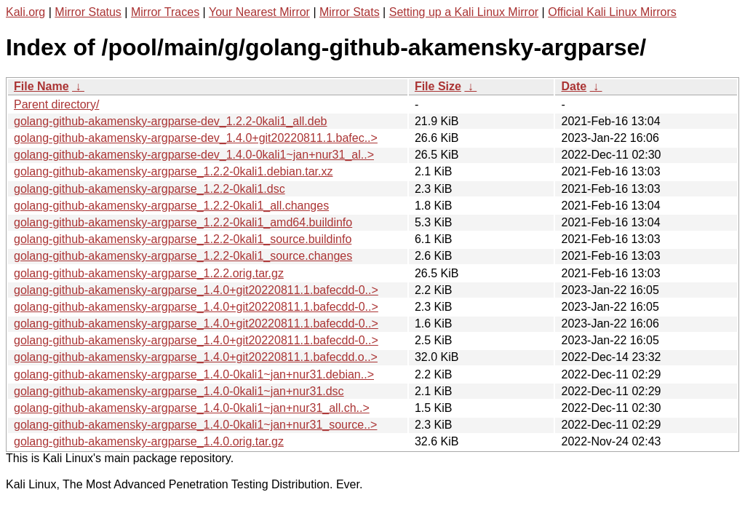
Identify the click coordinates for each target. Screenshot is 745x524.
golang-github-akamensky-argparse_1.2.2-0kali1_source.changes (183, 256)
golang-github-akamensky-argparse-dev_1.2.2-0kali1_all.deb (170, 121)
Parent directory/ (56, 104)
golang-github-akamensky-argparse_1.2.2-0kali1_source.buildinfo (182, 239)
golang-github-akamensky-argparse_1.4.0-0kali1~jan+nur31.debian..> (194, 374)
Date (573, 86)
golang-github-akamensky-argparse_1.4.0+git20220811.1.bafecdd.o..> (196, 357)
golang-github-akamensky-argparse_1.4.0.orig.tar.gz (149, 441)
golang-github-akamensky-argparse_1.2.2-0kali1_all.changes (171, 205)
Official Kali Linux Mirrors (612, 12)
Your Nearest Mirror (259, 12)
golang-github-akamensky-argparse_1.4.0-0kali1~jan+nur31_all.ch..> (192, 408)
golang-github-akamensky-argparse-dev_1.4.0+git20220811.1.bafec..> (196, 138)
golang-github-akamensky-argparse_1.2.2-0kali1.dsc (149, 189)
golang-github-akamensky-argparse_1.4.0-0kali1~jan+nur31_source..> (195, 424)
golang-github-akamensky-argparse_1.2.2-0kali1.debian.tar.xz (173, 171)
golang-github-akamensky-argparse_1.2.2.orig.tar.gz (149, 273)
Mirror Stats (349, 12)
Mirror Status (88, 12)
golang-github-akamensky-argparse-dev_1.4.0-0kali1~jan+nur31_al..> (194, 154)
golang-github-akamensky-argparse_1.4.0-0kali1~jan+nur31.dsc (179, 391)
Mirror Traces (165, 12)
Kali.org (25, 12)
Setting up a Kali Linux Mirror (463, 12)
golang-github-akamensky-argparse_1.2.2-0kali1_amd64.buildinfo (183, 222)
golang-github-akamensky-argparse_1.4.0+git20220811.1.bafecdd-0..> (196, 290)
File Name (41, 86)
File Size (438, 86)
